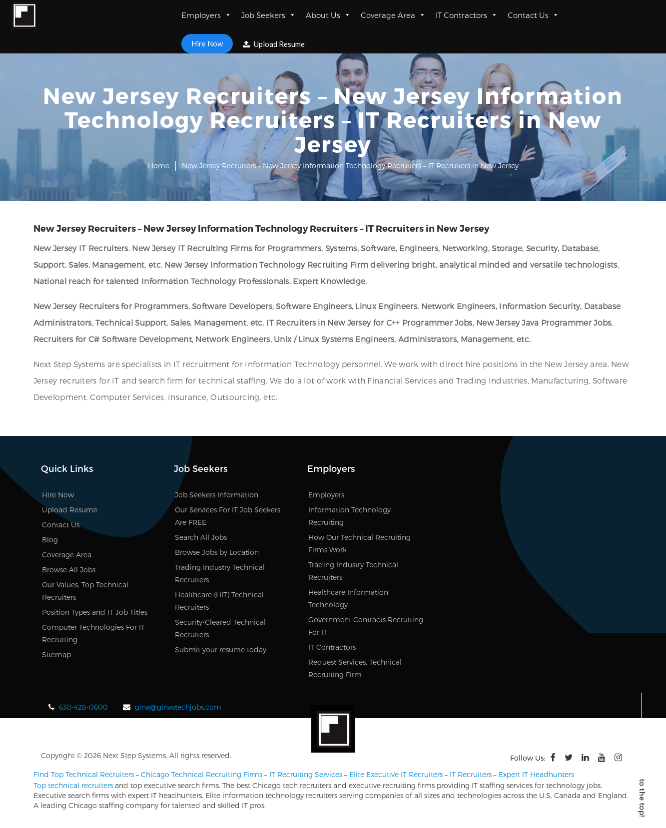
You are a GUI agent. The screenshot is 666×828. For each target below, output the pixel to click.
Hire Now (207, 43)
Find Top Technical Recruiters (83, 774)
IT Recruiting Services (305, 774)
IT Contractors (467, 14)
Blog (50, 539)
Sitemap (56, 654)
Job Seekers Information (216, 494)
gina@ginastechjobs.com (178, 707)
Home (158, 165)
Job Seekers (268, 14)
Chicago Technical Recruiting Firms (201, 774)
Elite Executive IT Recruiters (396, 774)
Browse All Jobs (68, 569)
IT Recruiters (471, 774)
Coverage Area (393, 14)
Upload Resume (274, 43)
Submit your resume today (220, 649)
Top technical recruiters (73, 785)
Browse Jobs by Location (217, 552)
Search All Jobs (201, 537)
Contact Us (533, 14)
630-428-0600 (83, 707)
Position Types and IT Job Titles (94, 612)
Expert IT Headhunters (536, 774)
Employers (206, 14)
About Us (328, 14)
